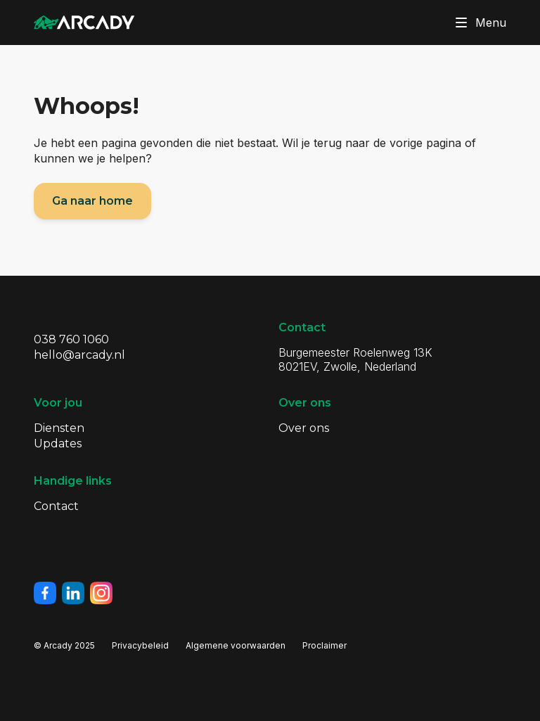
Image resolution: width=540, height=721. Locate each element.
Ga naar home (92, 201)
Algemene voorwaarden (235, 645)
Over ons (303, 428)
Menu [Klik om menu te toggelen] (478, 22)
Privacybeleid (140, 645)
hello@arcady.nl (79, 355)
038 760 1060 (71, 339)
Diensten (59, 428)
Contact (56, 506)
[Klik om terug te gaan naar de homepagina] (84, 22)
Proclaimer (324, 645)
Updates (58, 443)
